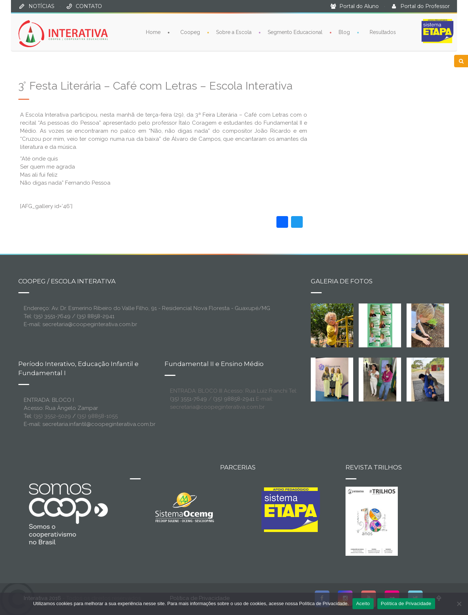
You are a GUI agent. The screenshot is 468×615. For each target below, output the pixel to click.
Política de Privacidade (406, 603)
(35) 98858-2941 (233, 399)
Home (153, 32)
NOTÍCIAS (41, 6)
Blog (344, 32)
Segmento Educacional (295, 32)
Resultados (383, 32)
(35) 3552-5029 (52, 416)
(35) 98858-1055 (97, 416)
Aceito (363, 603)
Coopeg (190, 32)
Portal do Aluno (359, 6)
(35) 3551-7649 (188, 399)
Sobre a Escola (234, 32)
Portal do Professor (425, 6)
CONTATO (89, 6)
